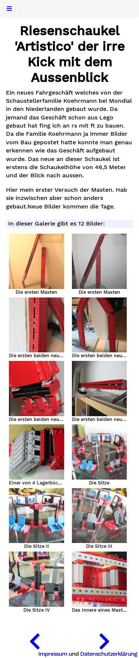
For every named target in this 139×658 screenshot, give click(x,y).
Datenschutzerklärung (108, 653)
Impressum (52, 653)
